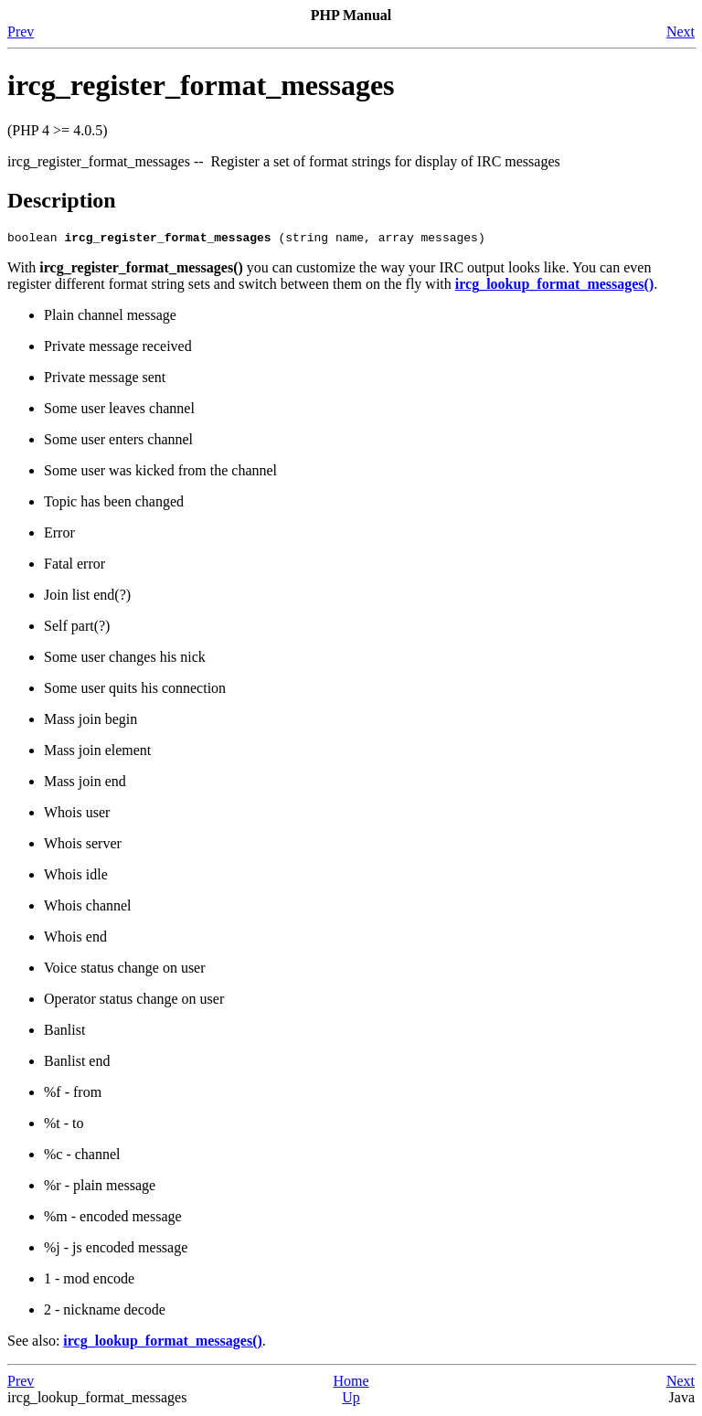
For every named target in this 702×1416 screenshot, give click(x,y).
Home (350, 1383)
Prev (20, 31)
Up (351, 1400)
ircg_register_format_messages (201, 85)
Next (680, 31)
